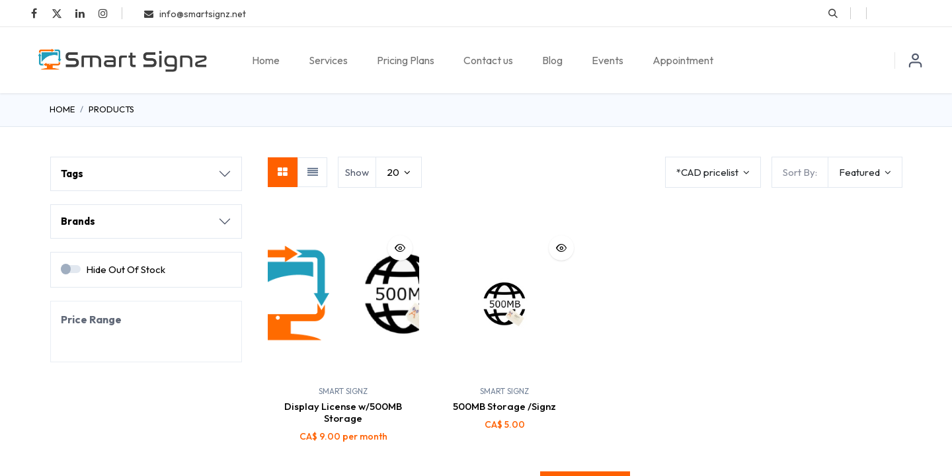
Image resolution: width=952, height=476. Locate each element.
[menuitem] (266, 60)
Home (62, 109)
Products (111, 109)
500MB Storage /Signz (504, 406)
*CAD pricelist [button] (708, 172)
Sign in (915, 60)
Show (357, 172)
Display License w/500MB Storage (343, 412)
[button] (833, 13)
